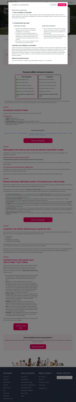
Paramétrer (53, 4)
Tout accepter (62, 4)
